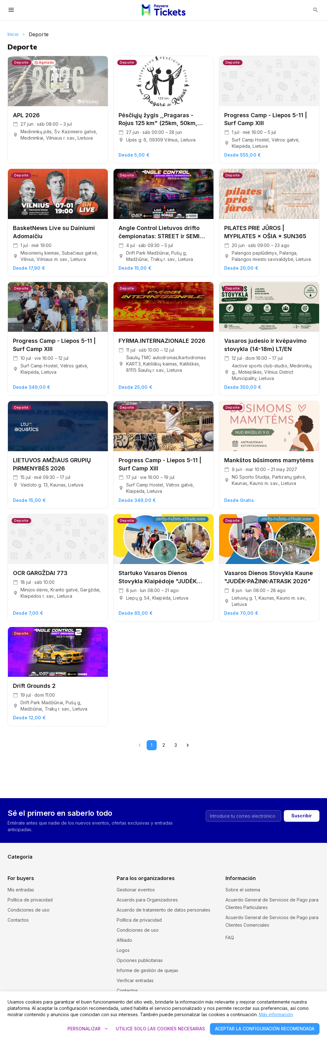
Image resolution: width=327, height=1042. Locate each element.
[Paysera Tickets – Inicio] (163, 10)
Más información (276, 1014)
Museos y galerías (104, 850)
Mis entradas (21, 889)
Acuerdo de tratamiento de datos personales (163, 909)
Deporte (94, 860)
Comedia (251, 840)
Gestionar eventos (136, 889)
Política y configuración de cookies (262, 935)
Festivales (95, 840)
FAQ (229, 945)
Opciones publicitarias (140, 960)
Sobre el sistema (242, 889)
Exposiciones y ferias (264, 850)
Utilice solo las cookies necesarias (160, 1029)
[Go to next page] (188, 745)
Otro (246, 860)
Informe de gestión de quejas (147, 970)
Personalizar (88, 1029)
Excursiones (20, 840)
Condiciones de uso (29, 909)
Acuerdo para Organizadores (147, 899)
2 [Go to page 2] (164, 745)
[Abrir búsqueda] (315, 10)
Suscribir (301, 788)
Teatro (171, 860)
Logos (123, 950)
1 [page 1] (152, 745)
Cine (168, 840)
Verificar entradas (135, 980)
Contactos (18, 920)
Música (171, 850)
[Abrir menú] (11, 10)
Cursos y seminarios (28, 850)
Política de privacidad (30, 899)
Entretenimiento (24, 860)
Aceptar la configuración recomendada (264, 1029)
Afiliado (124, 940)
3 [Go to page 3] (176, 745)
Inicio (13, 34)
